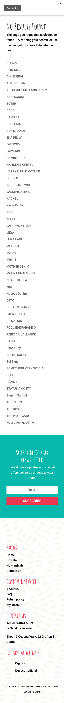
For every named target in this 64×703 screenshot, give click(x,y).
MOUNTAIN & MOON (20, 273)
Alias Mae (13, 69)
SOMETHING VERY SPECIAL (25, 368)
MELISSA (12, 246)
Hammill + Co (15, 158)
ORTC (10, 300)
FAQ (9, 594)
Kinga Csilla (14, 205)
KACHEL (12, 198)
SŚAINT (11, 382)
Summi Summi (16, 395)
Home (10, 555)
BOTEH (11, 103)
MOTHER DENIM (17, 266)
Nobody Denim (16, 293)
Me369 (11, 253)
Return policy (15, 599)
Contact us (13, 571)
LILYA (10, 232)
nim (9, 287)
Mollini (11, 259)
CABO (10, 110)
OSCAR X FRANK (17, 307)
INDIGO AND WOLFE (20, 185)
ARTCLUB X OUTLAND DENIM (26, 90)
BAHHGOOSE (15, 97)
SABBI (10, 341)
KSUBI (10, 219)
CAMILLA (13, 117)
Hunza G (12, 178)
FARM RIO (13, 151)
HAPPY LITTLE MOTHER (23, 171)
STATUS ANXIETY (18, 388)
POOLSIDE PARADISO (21, 327)
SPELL (10, 375)
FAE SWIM (13, 144)
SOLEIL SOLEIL (16, 355)
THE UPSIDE (14, 409)
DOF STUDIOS (16, 131)
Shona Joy (13, 348)
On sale (11, 560)
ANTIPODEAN (15, 83)
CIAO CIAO (13, 124)
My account (14, 604)
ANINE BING (14, 76)
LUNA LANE (14, 239)
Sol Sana (12, 361)
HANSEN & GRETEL (19, 164)
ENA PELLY (14, 137)
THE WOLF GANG (18, 416)
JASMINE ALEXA (18, 192)
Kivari (10, 212)
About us (12, 589)
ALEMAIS (12, 63)
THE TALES (14, 402)
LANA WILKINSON (19, 225)
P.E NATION (14, 321)
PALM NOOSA (16, 314)
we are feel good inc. (20, 422)
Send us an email (21, 628)
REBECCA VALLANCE (21, 334)
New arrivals (15, 565)
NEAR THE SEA (16, 280)
